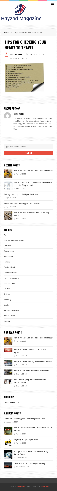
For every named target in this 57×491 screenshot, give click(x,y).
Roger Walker (17, 54)
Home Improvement (11, 278)
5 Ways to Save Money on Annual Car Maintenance (32, 370)
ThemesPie (20, 486)
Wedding (7, 321)
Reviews (7, 294)
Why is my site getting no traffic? (26, 439)
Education (7, 246)
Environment (8, 256)
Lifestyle (7, 289)
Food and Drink (9, 267)
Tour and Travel (10, 316)
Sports (6, 305)
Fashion (7, 262)
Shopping (7, 299)
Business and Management (14, 240)
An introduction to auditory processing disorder (22, 203)
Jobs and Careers (10, 283)
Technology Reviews (11, 310)
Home (7, 32)
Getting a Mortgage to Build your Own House (21, 194)
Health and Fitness (10, 273)
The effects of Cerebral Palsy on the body (29, 463)
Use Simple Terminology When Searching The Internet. (24, 418)
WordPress (45, 486)
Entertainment (9, 251)
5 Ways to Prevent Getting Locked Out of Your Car (33, 361)
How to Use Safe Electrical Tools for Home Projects (33, 170)
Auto (5, 235)
